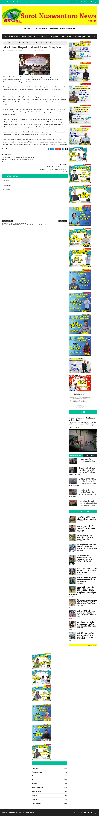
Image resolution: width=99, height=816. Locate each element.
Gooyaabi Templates (29, 813)
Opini (56, 36)
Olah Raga (43, 36)
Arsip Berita (90, 455)
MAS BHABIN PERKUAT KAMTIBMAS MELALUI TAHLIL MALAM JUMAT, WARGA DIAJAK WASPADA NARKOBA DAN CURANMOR (82, 559)
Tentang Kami (25, 2)
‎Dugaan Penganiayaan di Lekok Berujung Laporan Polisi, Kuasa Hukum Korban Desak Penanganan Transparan (86, 625)
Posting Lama (61, 214)
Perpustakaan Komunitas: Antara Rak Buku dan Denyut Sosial (82, 419)
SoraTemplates (11, 813)
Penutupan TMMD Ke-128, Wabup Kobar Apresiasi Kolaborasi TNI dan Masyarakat (86, 580)
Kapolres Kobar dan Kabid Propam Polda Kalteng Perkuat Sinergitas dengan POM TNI (88, 503)
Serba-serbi (39, 50)
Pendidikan (77, 36)
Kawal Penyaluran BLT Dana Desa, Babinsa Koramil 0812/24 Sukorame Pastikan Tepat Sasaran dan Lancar (86, 547)
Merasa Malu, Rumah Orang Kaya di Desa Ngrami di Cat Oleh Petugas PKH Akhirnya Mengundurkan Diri (82, 471)
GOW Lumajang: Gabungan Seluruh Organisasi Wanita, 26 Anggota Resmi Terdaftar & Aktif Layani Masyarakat (86, 603)
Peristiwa (87, 36)
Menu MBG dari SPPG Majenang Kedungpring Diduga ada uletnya (86, 518)
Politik (36, 799)
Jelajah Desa (32, 36)
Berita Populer (75, 455)
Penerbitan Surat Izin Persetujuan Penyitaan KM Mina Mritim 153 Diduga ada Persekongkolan (82, 493)
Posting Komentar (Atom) (18, 216)
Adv (51, 36)
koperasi (37, 776)
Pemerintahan (66, 36)
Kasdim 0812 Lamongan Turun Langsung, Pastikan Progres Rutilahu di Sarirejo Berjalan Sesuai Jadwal (85, 636)
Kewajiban (6, 2)
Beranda (15, 2)
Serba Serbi (13, 36)
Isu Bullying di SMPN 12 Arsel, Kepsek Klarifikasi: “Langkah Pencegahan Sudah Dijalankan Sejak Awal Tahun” (82, 482)
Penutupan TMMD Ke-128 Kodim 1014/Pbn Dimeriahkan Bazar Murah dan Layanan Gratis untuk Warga (86, 614)
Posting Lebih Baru (7, 214)
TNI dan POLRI (8, 41)
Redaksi (35, 2)
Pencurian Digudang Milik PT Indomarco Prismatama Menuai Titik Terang (85, 528)
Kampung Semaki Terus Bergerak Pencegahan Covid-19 (87, 461)
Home (5, 36)
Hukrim (23, 36)
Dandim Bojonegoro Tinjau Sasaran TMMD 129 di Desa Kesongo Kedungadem (84, 537)
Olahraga (37, 780)
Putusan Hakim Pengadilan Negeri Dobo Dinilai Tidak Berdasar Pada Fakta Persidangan (86, 570)
